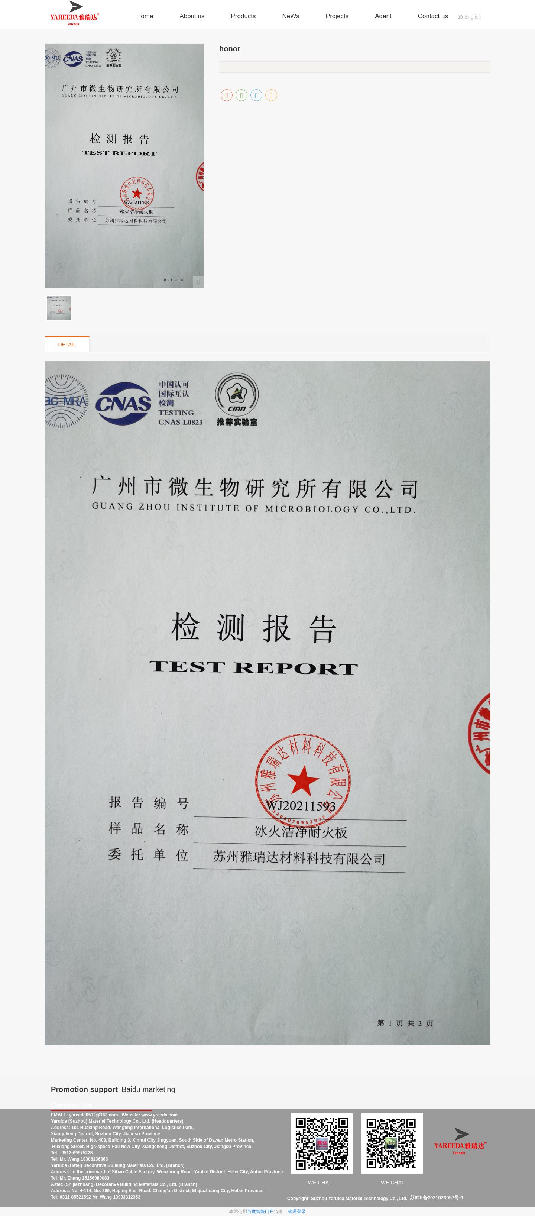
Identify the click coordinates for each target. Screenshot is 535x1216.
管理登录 (297, 1211)
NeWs (290, 16)
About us (191, 16)
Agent (383, 16)
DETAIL (67, 344)
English (470, 17)
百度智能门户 (260, 1211)
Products (243, 16)
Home (144, 16)
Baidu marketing (148, 1089)
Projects (337, 16)
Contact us (433, 16)
